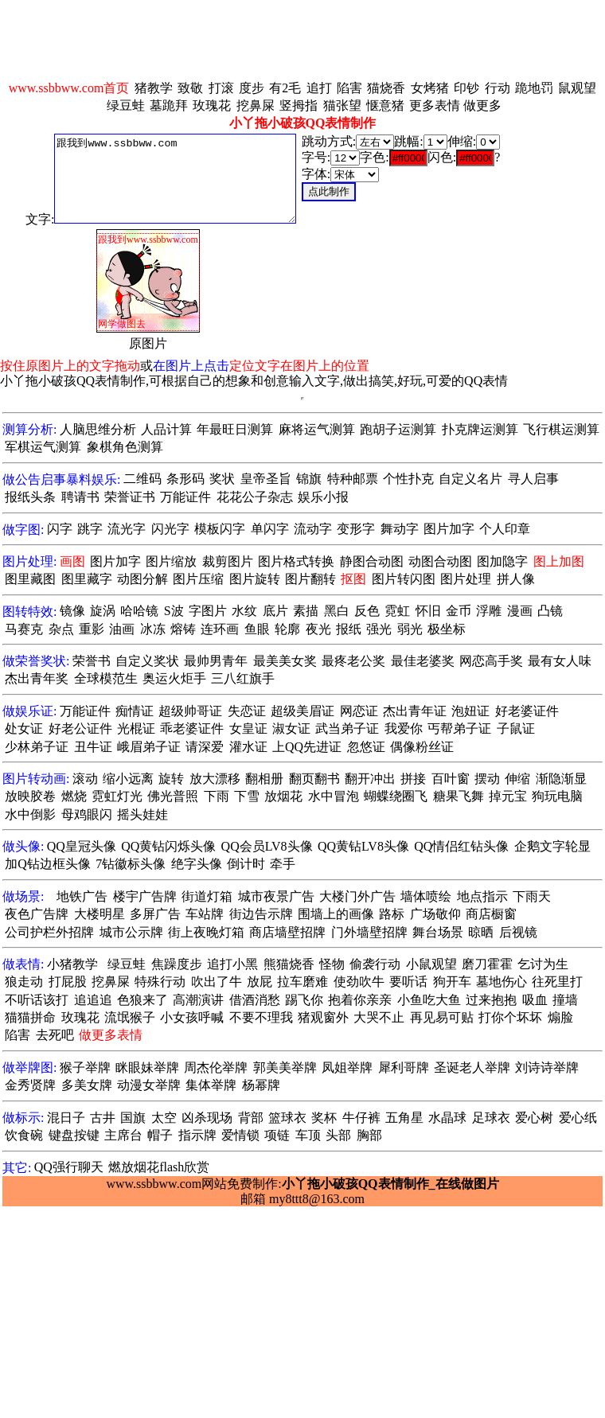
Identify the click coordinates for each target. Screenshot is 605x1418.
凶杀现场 (207, 1117)
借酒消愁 (254, 1000)
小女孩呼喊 (192, 1017)
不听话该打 (36, 1000)
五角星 (404, 1117)
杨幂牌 (261, 1085)
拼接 (413, 778)
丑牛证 (93, 747)
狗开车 (452, 981)
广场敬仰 (435, 914)
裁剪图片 (227, 561)
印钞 (466, 88)
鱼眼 (257, 629)
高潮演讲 (198, 1000)
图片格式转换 (296, 561)
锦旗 (309, 478)
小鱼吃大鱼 (429, 1000)
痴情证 (134, 711)
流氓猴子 (129, 1017)
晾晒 (481, 932)
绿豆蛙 (126, 105)
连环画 (220, 629)
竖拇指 (298, 105)
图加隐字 (502, 561)
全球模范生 (106, 678)
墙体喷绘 (425, 896)
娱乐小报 (323, 497)
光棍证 (136, 728)
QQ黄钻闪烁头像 (168, 846)
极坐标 (446, 629)
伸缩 (517, 778)
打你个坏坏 (510, 1017)
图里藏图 (30, 579)
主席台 (123, 1135)
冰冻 (153, 629)
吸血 (535, 1000)
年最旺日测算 (235, 429)
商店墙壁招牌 (287, 932)
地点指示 (482, 896)
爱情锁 (240, 1135)
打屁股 (68, 981)
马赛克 (24, 629)
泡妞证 (470, 711)
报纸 (348, 629)
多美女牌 (86, 1085)
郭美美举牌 (285, 1067)
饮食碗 (24, 1135)
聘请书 (80, 497)
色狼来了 (142, 1000)
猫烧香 (386, 88)
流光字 (126, 529)
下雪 (247, 796)
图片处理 (465, 579)
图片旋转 (254, 579)
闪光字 (170, 529)
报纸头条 (30, 497)
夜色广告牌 (36, 914)
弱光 (410, 629)
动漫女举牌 (149, 1085)
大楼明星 (99, 914)
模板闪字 (219, 529)
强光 (379, 629)
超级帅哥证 (190, 711)
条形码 (185, 478)
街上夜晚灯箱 (206, 932)
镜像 (72, 610)
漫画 (520, 610)
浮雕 (489, 610)
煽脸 (560, 1017)
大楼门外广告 (357, 896)
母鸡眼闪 (86, 814)
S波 (174, 610)
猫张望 (342, 105)
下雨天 (532, 896)
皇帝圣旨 (265, 478)
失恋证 (247, 711)
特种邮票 (352, 478)
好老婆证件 (527, 711)
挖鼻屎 (255, 105)
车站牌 (204, 914)
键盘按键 (74, 1135)
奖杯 (324, 1117)
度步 (251, 88)
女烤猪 (430, 88)
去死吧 (55, 1035)
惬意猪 (385, 105)
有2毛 (285, 88)
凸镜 (550, 610)
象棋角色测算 (125, 447)
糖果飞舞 (458, 796)
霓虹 (397, 610)
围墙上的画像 (336, 914)
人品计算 (166, 429)
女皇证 (248, 728)
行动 (497, 88)
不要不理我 (261, 1017)
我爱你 (403, 728)
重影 (91, 629)
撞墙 (565, 1000)
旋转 (171, 778)
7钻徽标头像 (131, 864)
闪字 (59, 529)
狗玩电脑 (557, 796)
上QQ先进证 (307, 747)
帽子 (160, 1135)
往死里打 (557, 981)
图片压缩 (198, 579)
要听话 (408, 981)
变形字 (356, 529)
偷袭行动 (374, 964)
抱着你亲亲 (360, 1000)
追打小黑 (232, 964)
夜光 (318, 629)
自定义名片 (470, 478)
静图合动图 (372, 561)
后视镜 (518, 932)
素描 (305, 610)
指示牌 (197, 1135)
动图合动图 (440, 561)
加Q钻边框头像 (48, 864)
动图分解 (142, 579)
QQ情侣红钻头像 (461, 846)
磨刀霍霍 (487, 964)
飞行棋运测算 (561, 429)
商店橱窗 (491, 914)
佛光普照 (172, 796)
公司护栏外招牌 (49, 932)
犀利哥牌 (403, 1067)
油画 (122, 629)
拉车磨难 (302, 981)
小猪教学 (72, 964)
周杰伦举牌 (216, 1067)
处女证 (24, 728)
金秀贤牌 (30, 1085)
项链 (277, 1135)
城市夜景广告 (276, 896)
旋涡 (102, 610)
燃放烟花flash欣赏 (158, 1167)
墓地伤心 (501, 981)
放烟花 (283, 796)
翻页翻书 (314, 778)
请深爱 (204, 747)
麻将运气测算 (317, 429)
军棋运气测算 (43, 447)
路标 (391, 914)
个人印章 (504, 529)
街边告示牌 (261, 914)
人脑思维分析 (98, 429)
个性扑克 (408, 478)
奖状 (222, 478)
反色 (367, 610)
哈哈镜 (139, 610)
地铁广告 (82, 896)
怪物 (332, 964)
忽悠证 (366, 747)
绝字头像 (196, 864)
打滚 (221, 88)
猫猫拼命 (30, 1017)
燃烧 (74, 796)
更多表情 (434, 105)
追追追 (93, 1000)
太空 (164, 1117)
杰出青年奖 (36, 678)
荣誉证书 (129, 497)
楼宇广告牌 (145, 896)
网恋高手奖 (491, 661)
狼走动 (24, 981)
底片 (275, 610)
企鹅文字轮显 (552, 846)
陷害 (349, 88)
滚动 (85, 778)
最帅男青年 (216, 661)
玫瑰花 (212, 105)
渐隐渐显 (561, 778)
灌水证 (248, 747)
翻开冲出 (370, 778)
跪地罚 (534, 88)
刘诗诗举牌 (547, 1067)
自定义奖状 (147, 661)
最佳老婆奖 (423, 661)
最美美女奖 (285, 661)
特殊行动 (160, 981)
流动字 (313, 529)
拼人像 (516, 579)
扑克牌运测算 (480, 429)
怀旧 (428, 610)
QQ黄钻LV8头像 (363, 846)
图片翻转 (310, 579)
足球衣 (491, 1117)
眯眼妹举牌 (147, 1067)
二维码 (142, 478)
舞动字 (400, 529)
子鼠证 (516, 728)
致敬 (190, 88)
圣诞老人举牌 (472, 1067)
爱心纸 (578, 1117)
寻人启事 (533, 478)
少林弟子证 (36, 747)
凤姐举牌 (347, 1067)
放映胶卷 (30, 796)
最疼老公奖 (353, 661)
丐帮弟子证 (459, 728)
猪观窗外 (323, 1017)
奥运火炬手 (174, 678)
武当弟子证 (347, 728)
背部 (250, 1117)
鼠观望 (577, 88)
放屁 (259, 981)
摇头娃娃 (142, 814)
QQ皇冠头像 (81, 846)
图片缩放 (171, 561)
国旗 (133, 1117)
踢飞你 (304, 1000)
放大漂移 (214, 778)
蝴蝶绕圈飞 (395, 796)
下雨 (216, 796)
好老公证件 (80, 728)
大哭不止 (378, 1017)
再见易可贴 (442, 1017)
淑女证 (291, 728)
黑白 (336, 610)
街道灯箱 (207, 896)
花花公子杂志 (255, 497)
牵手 (282, 864)
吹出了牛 (216, 981)
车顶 (308, 1135)
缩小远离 (128, 778)
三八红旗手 (243, 678)
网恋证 (359, 711)
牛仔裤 (361, 1117)
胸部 (369, 1135)
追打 (319, 88)
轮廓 (287, 629)
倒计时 (246, 864)
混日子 (66, 1117)
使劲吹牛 (359, 981)
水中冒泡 (333, 796)
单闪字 (270, 529)
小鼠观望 (431, 964)
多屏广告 (155, 914)
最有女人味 (559, 661)
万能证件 (185, 497)
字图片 (208, 610)
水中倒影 (30, 814)
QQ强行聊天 (68, 1167)
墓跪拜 (169, 105)
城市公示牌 (131, 932)
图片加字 (449, 529)
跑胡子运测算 (398, 429)
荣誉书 (91, 661)
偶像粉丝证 (422, 747)
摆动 (487, 778)
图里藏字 (86, 579)
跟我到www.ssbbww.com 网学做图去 (175, 179)
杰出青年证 (415, 711)
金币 (458, 610)
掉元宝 (508, 796)
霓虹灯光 (117, 796)
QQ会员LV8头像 (267, 846)
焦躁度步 (176, 964)
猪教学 (154, 88)
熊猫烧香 (288, 964)
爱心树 (534, 1117)
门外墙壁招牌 (369, 932)
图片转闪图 (403, 579)
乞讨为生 (542, 964)
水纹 (244, 610)
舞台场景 (437, 932)
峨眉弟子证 (149, 747)
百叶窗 (450, 778)
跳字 (90, 529)
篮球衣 (287, 1117)
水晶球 (447, 1117)
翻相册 (264, 778)
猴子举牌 (85, 1067)
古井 (102, 1117)
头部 (338, 1135)
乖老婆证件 (192, 728)
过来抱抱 (491, 1000)
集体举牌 (210, 1085)
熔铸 (183, 629)
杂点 (61, 629)
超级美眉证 (302, 711)
